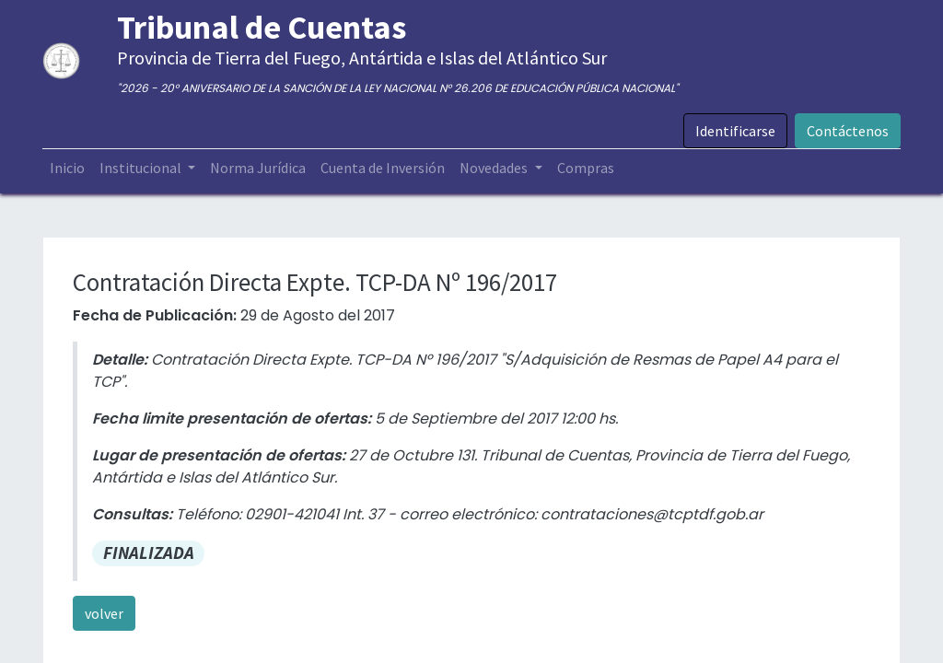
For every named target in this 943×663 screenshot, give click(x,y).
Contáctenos (847, 131)
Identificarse (734, 131)
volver (104, 613)
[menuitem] (68, 167)
